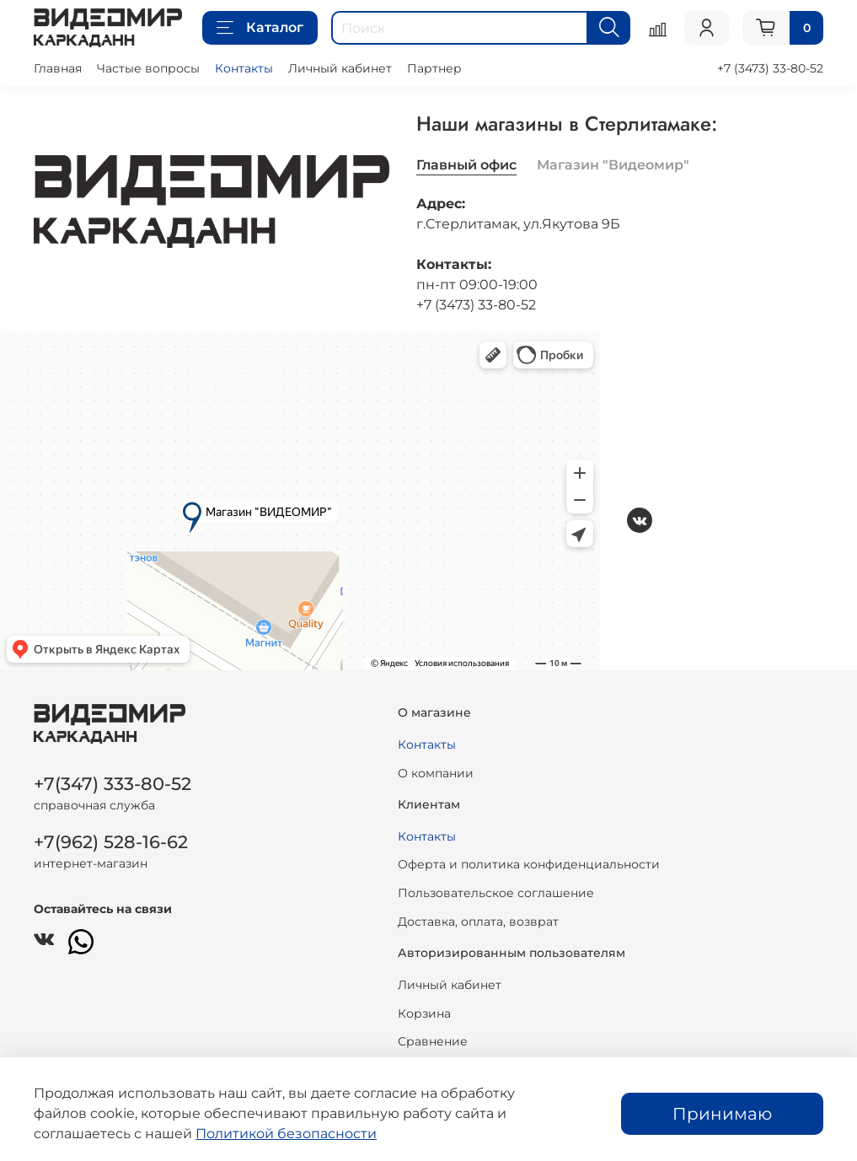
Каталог (260, 27)
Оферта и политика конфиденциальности (529, 864)
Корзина (424, 1013)
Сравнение (433, 1041)
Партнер (434, 68)
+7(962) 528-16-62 (111, 841)
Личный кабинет (340, 68)
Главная (58, 68)
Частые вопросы (148, 68)
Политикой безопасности (286, 1134)
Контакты (244, 68)
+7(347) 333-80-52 (112, 783)
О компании (436, 773)
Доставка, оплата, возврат (478, 921)
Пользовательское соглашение (496, 892)
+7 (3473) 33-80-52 (770, 68)
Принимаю (722, 1114)
